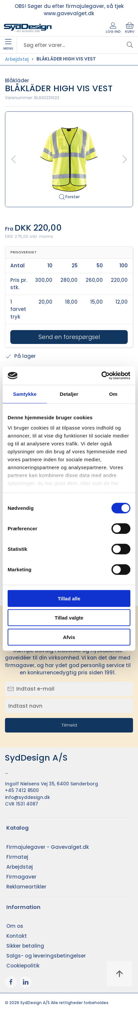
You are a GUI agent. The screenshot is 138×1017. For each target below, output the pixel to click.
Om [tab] (113, 393)
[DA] (28, 28)
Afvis (69, 637)
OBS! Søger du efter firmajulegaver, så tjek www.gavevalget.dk (69, 10)
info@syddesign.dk (27, 797)
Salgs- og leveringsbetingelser (46, 955)
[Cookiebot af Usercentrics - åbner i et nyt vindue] (101, 375)
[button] (69, 158)
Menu (8, 45)
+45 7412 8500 (22, 790)
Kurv (129, 28)
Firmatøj (17, 856)
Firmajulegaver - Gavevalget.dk (47, 847)
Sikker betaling (25, 945)
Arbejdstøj (17, 59)
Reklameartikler (26, 886)
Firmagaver (21, 876)
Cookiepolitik (22, 965)
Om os (14, 926)
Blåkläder (17, 80)
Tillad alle (69, 598)
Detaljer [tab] (69, 393)
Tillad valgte (69, 618)
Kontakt (16, 935)
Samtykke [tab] (24, 393)
